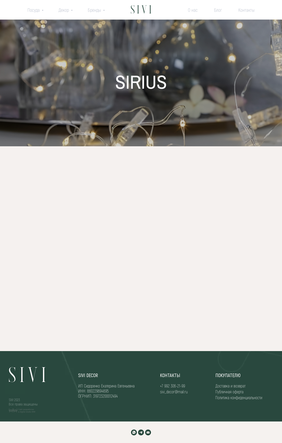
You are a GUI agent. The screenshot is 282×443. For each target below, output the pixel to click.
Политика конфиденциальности (238, 397)
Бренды (95, 10)
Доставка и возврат (230, 385)
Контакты (246, 10)
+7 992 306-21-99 (172, 385)
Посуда (34, 10)
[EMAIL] (148, 432)
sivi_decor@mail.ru (174, 391)
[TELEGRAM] (141, 432)
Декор (64, 10)
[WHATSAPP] (134, 432)
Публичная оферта (229, 391)
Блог (218, 10)
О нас (193, 10)
